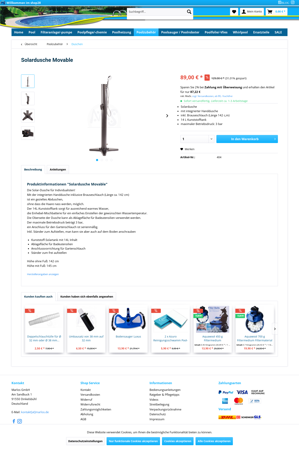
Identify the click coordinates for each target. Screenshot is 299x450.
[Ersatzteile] (261, 32)
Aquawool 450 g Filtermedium (212, 338)
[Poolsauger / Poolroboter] (180, 32)
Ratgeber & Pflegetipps (164, 394)
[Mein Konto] (252, 12)
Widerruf (86, 399)
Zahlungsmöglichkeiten (95, 409)
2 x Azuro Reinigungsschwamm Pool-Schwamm (170, 338)
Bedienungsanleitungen (165, 390)
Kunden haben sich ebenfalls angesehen (86, 296)
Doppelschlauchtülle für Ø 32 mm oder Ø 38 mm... (44, 338)
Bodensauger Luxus (128, 336)
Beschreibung (33, 169)
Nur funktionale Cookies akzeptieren (133, 441)
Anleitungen (58, 169)
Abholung (86, 414)
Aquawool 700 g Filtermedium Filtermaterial (254, 338)
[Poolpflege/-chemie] (92, 32)
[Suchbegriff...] (160, 12)
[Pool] (32, 32)
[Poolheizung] (121, 32)
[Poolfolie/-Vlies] (216, 32)
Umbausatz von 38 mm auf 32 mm (86, 338)
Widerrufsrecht (90, 404)
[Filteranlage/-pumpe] (56, 32)
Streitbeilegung (159, 404)
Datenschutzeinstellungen (85, 441)
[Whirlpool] (240, 32)
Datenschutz (158, 414)
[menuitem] (284, 3)
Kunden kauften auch (38, 296)
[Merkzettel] (234, 12)
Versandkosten (90, 394)
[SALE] (278, 32)
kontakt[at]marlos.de (35, 412)
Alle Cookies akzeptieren (214, 441)
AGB (83, 419)
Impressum (157, 419)
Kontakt (85, 390)
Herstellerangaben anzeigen (43, 274)
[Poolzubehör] (146, 32)
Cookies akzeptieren (177, 441)
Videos (154, 399)
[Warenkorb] (277, 12)
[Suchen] (189, 12)
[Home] (19, 32)
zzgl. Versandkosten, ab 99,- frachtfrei (212, 96)
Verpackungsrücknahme (165, 409)
